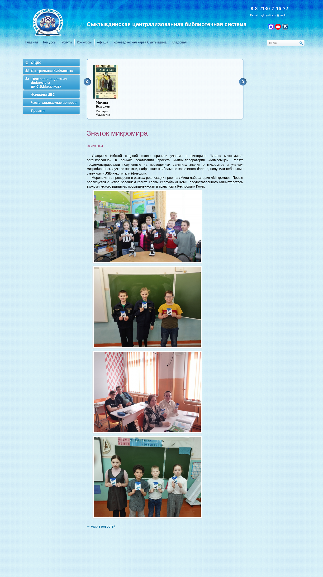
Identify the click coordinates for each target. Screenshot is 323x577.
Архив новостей (103, 526)
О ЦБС (36, 63)
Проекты (38, 111)
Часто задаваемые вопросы (54, 102)
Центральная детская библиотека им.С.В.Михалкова (49, 82)
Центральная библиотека (52, 71)
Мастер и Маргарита (108, 108)
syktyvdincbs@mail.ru (274, 15)
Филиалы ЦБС (43, 94)
